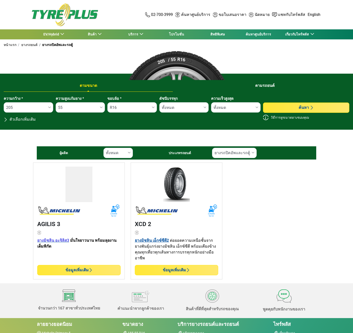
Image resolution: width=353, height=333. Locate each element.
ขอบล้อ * (114, 98)
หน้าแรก (10, 45)
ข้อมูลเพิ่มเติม (79, 270)
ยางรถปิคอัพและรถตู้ (57, 45)
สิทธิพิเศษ (217, 34)
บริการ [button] (133, 34)
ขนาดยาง (132, 324)
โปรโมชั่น (176, 34)
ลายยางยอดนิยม (54, 324)
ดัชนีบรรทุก (168, 98)
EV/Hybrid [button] (51, 34)
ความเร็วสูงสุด (222, 98)
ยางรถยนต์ (29, 45)
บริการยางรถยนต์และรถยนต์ (208, 324)
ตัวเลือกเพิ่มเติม (20, 119)
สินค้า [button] (92, 34)
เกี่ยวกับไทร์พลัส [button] (297, 34)
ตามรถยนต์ (265, 85)
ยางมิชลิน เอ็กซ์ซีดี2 (152, 240)
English (314, 14)
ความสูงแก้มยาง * (70, 98)
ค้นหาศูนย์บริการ (258, 34)
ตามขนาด (88, 85)
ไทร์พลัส (282, 324)
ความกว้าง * (13, 98)
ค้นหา (306, 107)
